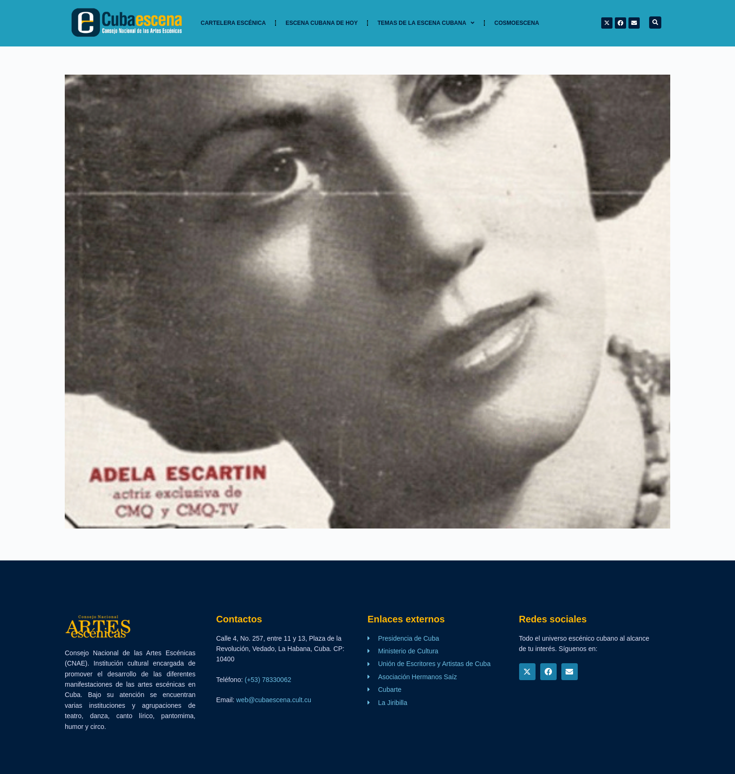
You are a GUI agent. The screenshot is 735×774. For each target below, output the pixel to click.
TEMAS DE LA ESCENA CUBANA (426, 23)
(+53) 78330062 (268, 679)
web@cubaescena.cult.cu (273, 700)
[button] (655, 22)
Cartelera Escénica (233, 23)
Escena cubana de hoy (321, 23)
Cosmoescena (516, 23)
